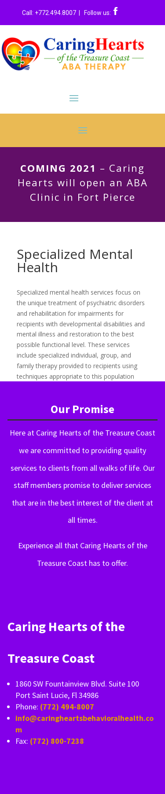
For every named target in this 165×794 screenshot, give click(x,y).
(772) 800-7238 (57, 741)
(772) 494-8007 (67, 707)
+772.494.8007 (56, 12)
